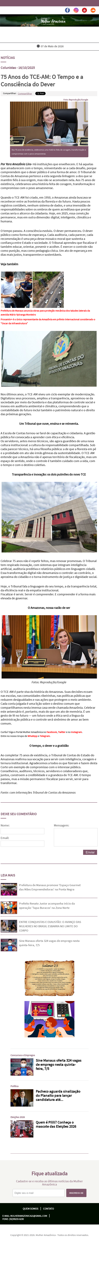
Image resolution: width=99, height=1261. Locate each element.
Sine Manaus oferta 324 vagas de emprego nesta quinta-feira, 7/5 (49, 943)
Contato (48, 1208)
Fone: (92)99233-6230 (13, 1219)
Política (14, 1086)
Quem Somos (30, 1208)
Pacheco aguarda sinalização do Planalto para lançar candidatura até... (58, 1095)
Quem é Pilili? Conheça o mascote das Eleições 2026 (56, 1124)
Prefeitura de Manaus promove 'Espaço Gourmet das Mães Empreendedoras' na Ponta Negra (50, 887)
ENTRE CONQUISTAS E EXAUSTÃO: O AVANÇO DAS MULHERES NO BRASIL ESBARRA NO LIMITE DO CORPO (50, 926)
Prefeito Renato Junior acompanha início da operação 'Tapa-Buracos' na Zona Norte (47, 906)
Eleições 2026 (17, 1117)
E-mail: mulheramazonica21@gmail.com (24, 1215)
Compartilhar (25, 93)
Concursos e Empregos (22, 1055)
